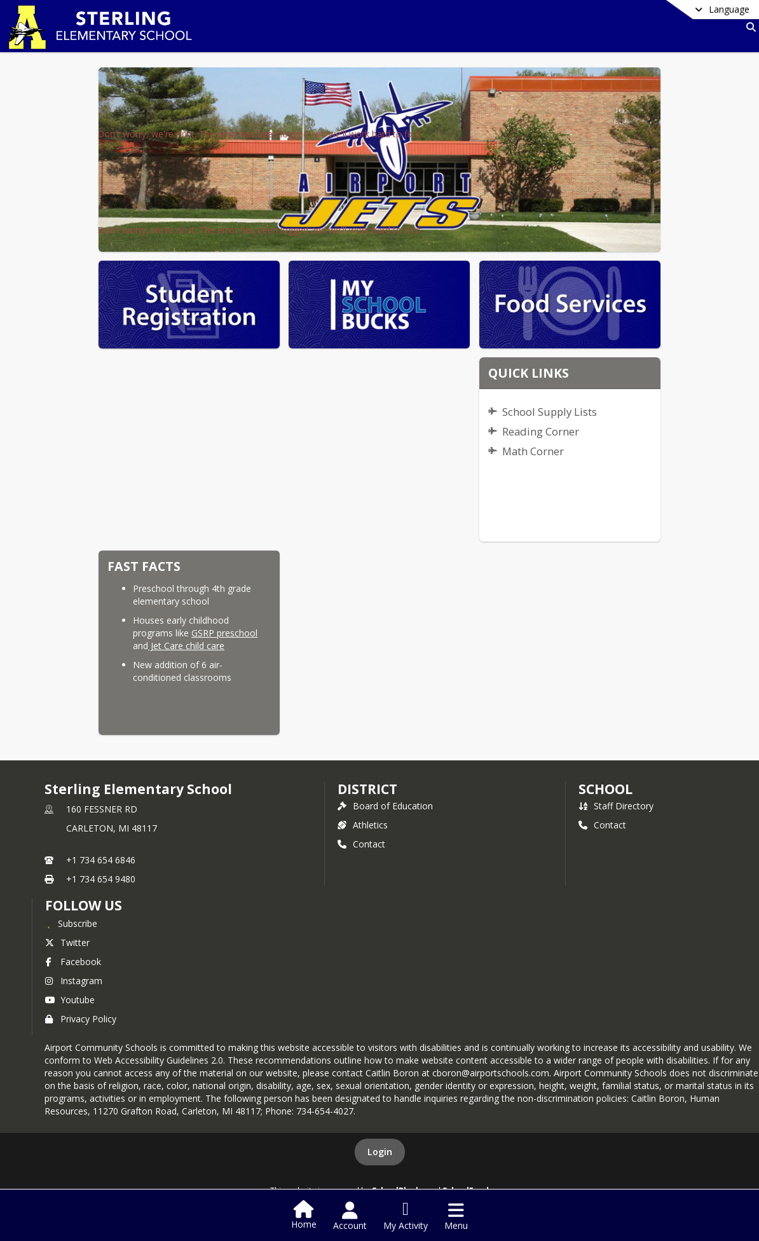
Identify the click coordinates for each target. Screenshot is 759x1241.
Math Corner (533, 451)
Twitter (67, 942)
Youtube (70, 1000)
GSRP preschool (224, 633)
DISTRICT (367, 789)
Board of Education (385, 806)
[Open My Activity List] (405, 1216)
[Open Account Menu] (350, 1216)
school (605, 789)
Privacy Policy (80, 1019)
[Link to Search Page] (748, 27)
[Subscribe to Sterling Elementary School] (71, 923)
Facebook (73, 962)
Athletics (363, 825)
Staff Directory (615, 806)
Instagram (73, 981)
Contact (361, 844)
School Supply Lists (549, 411)
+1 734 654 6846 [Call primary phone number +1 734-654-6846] (100, 860)
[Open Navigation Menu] (456, 1216)
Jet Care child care (186, 646)
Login (379, 1152)
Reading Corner (540, 431)
